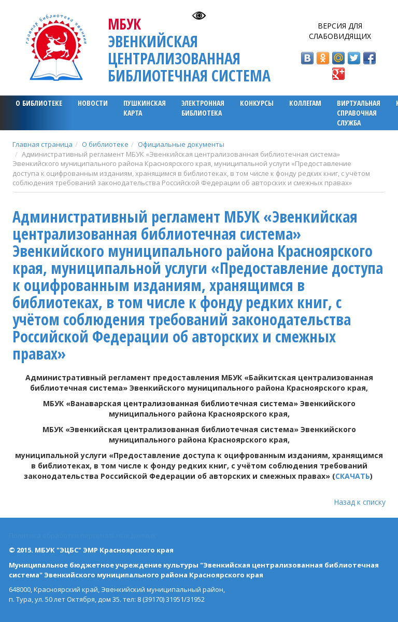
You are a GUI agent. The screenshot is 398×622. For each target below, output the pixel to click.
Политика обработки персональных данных (82, 535)
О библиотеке (39, 103)
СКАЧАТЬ (352, 476)
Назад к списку (360, 502)
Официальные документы (181, 144)
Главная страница (42, 144)
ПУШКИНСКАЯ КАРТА (144, 108)
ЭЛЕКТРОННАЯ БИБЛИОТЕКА (202, 108)
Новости (93, 103)
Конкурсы (257, 103)
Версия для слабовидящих (340, 31)
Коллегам (305, 103)
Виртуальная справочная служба (358, 113)
